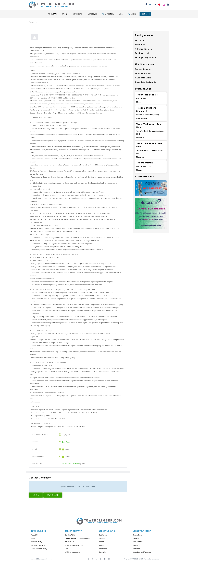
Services (136, 549)
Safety (136, 538)
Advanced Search (143, 49)
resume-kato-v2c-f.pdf (70, 464)
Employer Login (142, 53)
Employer (92, 14)
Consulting (137, 535)
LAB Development (72, 552)
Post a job (145, 14)
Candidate (77, 14)
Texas (101, 542)
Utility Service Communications (77, 538)
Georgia (102, 552)
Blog (64, 14)
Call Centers (138, 542)
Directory (109, 14)
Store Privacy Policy (39, 549)
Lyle (66, 549)
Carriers (136, 545)
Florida (102, 538)
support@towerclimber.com (42, 559)
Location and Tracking (142, 552)
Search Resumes (143, 73)
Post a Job (140, 40)
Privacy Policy (36, 542)
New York (103, 549)
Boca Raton (66, 442)
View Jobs (140, 45)
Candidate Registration (146, 82)
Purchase (53, 495)
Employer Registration (145, 57)
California (103, 535)
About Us (52, 14)
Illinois (101, 545)
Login (133, 14)
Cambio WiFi (70, 535)
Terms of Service (38, 545)
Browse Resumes (143, 69)
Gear (121, 14)
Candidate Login (143, 78)
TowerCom (69, 542)
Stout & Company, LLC (74, 545)
